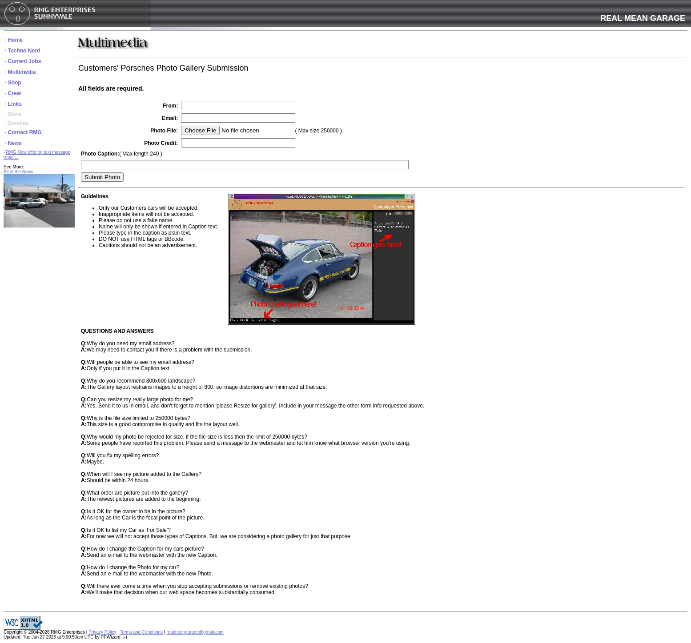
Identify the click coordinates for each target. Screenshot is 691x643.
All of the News (18, 171)
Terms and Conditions (141, 632)
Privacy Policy (102, 632)
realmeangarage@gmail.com (195, 632)
